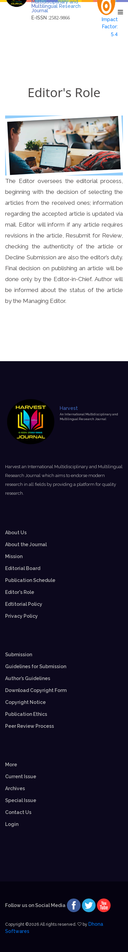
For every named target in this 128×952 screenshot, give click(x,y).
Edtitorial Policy (23, 604)
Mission (14, 556)
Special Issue (20, 800)
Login (11, 824)
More (11, 764)
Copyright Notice (25, 702)
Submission (18, 654)
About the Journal (26, 544)
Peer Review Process (29, 726)
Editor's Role (19, 592)
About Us (16, 532)
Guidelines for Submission (35, 666)
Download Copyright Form (36, 690)
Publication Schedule (30, 580)
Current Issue (20, 776)
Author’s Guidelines (27, 678)
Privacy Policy (21, 616)
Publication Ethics (26, 714)
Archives (15, 788)
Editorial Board (22, 568)
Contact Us (18, 812)
